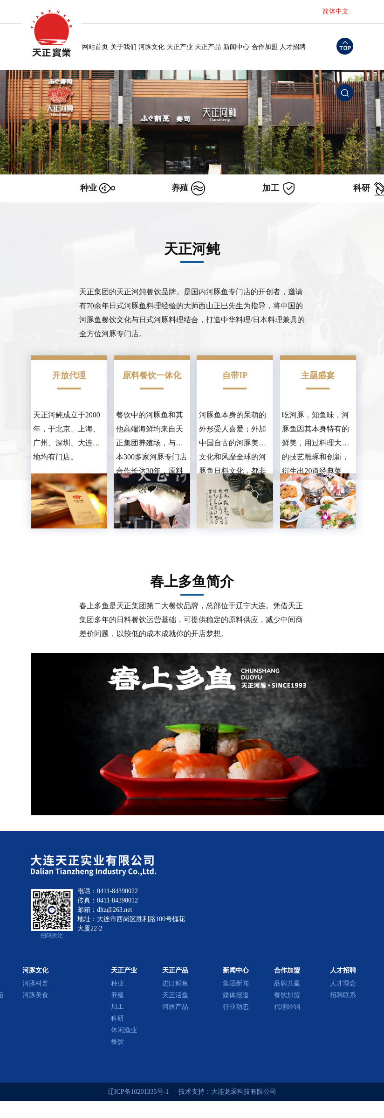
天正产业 (180, 46)
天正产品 (208, 46)
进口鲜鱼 (175, 983)
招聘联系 (343, 995)
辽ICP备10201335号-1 (138, 1091)
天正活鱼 (175, 995)
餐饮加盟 (287, 995)
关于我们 (123, 46)
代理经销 (287, 1006)
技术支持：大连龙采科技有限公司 (227, 1091)
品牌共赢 (287, 983)
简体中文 (335, 11)
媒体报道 (236, 995)
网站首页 (95, 46)
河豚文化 (151, 46)
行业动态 (236, 1006)
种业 (117, 983)
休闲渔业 (124, 1030)
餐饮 (117, 1041)
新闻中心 (236, 46)
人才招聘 (293, 46)
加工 (117, 1006)
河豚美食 (35, 995)
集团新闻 (236, 983)
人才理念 (343, 983)
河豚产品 (175, 1006)
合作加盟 (265, 46)
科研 (117, 1018)
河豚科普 (35, 983)
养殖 (117, 995)
